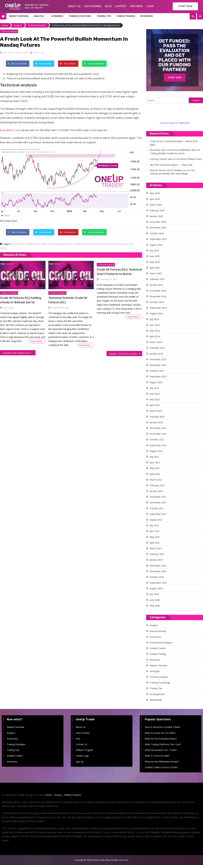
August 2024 (156, 313)
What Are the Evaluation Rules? (161, 738)
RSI (36, 108)
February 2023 (157, 416)
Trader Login (82, 755)
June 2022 (155, 462)
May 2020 (155, 605)
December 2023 (158, 359)
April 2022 (155, 473)
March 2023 (156, 410)
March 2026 (156, 204)
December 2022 (158, 428)
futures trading (116, 243)
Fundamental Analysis (161, 642)
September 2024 (158, 307)
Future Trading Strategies (53, 243)
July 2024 (154, 319)
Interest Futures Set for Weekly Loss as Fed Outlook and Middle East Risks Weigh (172, 172)
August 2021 (156, 519)
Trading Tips (104, 16)
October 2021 (157, 508)
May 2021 (155, 536)
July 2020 (154, 594)
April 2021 (155, 542)
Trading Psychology (160, 682)
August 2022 (156, 451)
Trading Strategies (80, 16)
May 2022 (155, 468)
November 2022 (158, 433)
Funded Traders (126, 16)
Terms (48, 794)
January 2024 (156, 353)
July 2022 (154, 456)
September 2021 (158, 514)
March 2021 (156, 548)
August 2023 (156, 382)
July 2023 (154, 388)
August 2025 (156, 244)
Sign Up (80, 761)
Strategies (155, 671)
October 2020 (157, 577)
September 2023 (158, 376)
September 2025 (158, 239)
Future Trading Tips (75, 243)
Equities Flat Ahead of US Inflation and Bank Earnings (20, 352)
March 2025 (156, 273)
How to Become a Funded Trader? (162, 727)
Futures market (101, 243)
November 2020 (158, 571)
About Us (74, 6)
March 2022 (156, 479)
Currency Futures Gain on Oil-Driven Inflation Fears (176, 158)
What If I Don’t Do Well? (157, 755)
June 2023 (155, 393)
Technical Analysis (9, 31)
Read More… (37, 341)
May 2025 (155, 262)
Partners (136, 6)
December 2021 (158, 496)
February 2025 (157, 279)
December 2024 (158, 290)
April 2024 (155, 336)
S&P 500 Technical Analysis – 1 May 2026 (171, 164)
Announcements (158, 631)
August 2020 (156, 588)
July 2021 (154, 525)
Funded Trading (158, 653)
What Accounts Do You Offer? (160, 732)
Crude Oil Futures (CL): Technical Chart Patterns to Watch (119, 272)
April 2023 (155, 405)
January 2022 (156, 491)
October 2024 (157, 302)
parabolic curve (11, 130)
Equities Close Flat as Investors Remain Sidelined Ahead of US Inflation (125, 353)
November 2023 (158, 365)
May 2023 (155, 399)
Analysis (39, 16)
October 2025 (157, 233)
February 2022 (157, 485)
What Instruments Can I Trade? (161, 750)
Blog (108, 6)
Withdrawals (156, 699)
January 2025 (156, 284)
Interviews (147, 16)
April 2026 (155, 199)
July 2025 (154, 250)
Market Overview (18, 16)
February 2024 (157, 347)
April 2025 (155, 267)
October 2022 (157, 439)
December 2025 (158, 221)
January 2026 (156, 216)
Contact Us (81, 744)
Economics (57, 16)
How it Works (83, 732)
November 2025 (158, 227)
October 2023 (157, 370)
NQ (126, 243)
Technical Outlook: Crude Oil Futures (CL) (67, 300)
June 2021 (155, 531)
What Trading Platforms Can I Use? (163, 744)
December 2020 (158, 565)
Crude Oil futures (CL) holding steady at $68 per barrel (20, 300)
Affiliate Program (84, 750)
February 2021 (157, 554)
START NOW (185, 6)
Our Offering (93, 6)
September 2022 (158, 445)
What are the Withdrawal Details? (162, 761)
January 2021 (156, 559)
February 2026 (157, 210)
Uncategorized (157, 694)
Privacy (58, 794)
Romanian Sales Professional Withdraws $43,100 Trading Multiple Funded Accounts (175, 151)
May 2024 (155, 330)
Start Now (174, 77)
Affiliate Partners (72, 794)
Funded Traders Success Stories (161, 767)
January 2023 (156, 422)
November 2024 (158, 296)
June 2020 (155, 599)
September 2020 (158, 582)
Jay (42, 52)
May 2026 (155, 193)
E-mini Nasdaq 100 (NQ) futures (25, 243)
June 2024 (155, 325)
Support (121, 6)
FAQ (78, 738)
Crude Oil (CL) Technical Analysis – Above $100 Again (174, 143)
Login (150, 6)
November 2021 (158, 502)
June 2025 (155, 256)
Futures (89, 243)
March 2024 (156, 342)
